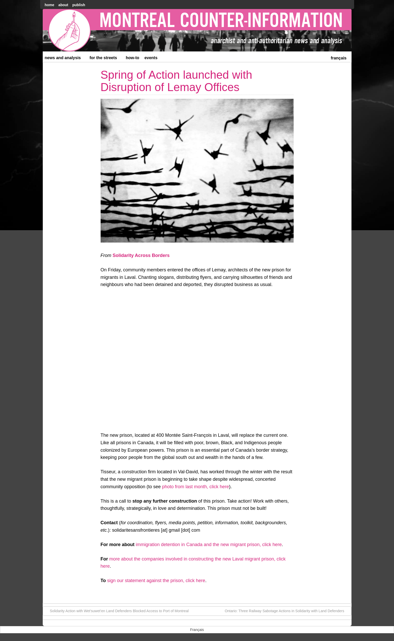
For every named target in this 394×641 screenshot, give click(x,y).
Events (150, 58)
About (63, 5)
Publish (78, 5)
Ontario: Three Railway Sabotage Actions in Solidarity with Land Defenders (287, 610)
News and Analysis (65, 59)
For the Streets (105, 59)
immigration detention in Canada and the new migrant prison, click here (209, 544)
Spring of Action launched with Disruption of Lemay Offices (176, 80)
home (49, 5)
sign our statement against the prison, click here (156, 580)
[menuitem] (338, 57)
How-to (132, 58)
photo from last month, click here (195, 486)
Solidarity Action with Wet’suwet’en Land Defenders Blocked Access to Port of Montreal (117, 610)
